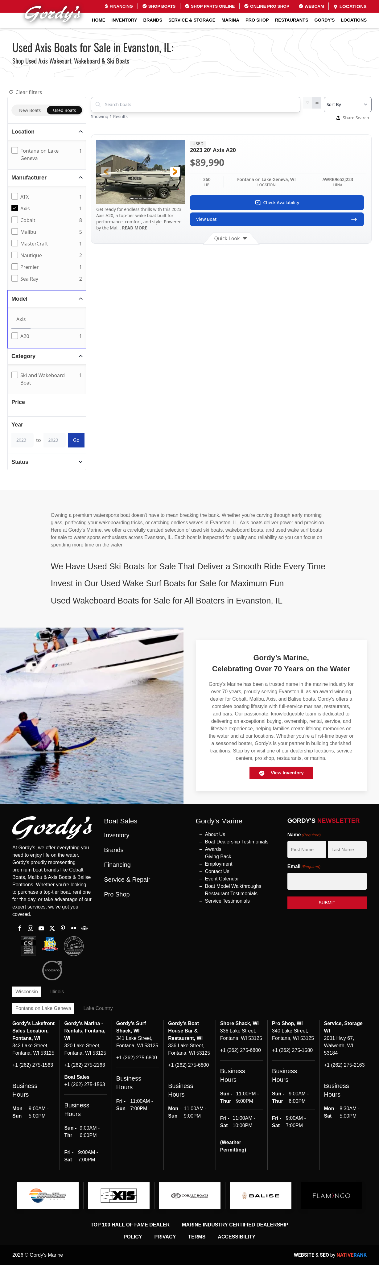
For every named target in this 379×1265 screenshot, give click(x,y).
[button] (106, 172)
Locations (350, 6)
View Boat (277, 219)
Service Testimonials (227, 901)
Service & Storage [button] (191, 20)
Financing (118, 6)
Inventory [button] (124, 20)
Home (98, 20)
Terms (196, 1236)
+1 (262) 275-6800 (136, 1057)
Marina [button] (230, 20)
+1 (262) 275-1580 (292, 1050)
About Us (215, 834)
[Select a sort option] (348, 104)
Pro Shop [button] (257, 20)
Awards (213, 849)
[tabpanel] (47, 336)
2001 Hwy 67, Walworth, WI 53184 (339, 1046)
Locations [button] (354, 20)
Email (303, 867)
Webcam (311, 6)
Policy (133, 1236)
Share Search (352, 118)
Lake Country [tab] (98, 1008)
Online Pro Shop (266, 6)
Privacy (165, 1236)
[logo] (48, 1195)
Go (76, 440)
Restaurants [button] (291, 20)
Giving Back (218, 856)
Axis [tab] (21, 319)
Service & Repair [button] (127, 879)
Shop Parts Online (210, 6)
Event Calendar (222, 878)
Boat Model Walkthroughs (233, 886)
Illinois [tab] (57, 991)
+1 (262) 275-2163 (84, 1065)
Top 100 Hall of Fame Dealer (130, 1224)
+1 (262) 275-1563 (32, 1065)
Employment (219, 864)
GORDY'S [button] (325, 20)
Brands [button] (153, 20)
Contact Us (217, 871)
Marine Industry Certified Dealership (235, 1224)
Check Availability (277, 203)
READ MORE (134, 228)
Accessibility (236, 1236)
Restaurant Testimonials (231, 893)
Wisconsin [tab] (26, 991)
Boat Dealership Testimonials (237, 841)
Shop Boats (158, 6)
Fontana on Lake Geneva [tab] (43, 1008)
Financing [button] (117, 864)
